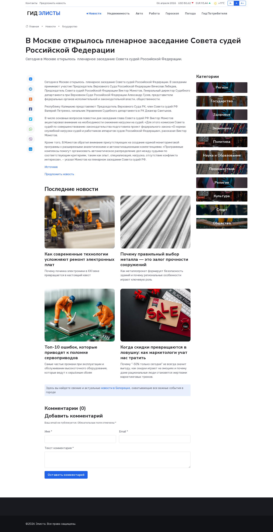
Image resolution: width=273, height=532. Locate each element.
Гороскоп (172, 13)
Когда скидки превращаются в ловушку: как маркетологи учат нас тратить (153, 352)
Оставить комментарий (66, 475)
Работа (154, 13)
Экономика (221, 128)
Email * (123, 431)
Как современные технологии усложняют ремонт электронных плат (79, 259)
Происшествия (222, 168)
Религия (222, 182)
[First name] (80, 439)
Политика (221, 141)
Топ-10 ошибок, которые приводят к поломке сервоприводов (71, 352)
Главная (32, 26)
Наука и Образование (222, 155)
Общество (222, 223)
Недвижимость (118, 13)
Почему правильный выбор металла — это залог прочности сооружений (154, 259)
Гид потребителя (214, 13)
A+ (242, 3)
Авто (139, 13)
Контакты (31, 3)
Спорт (222, 209)
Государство (69, 26)
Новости (95, 13)
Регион (222, 87)
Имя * (48, 431)
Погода (190, 13)
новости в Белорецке (115, 388)
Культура (222, 196)
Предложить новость (53, 3)
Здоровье (221, 114)
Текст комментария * (59, 448)
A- (231, 3)
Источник (51, 167)
